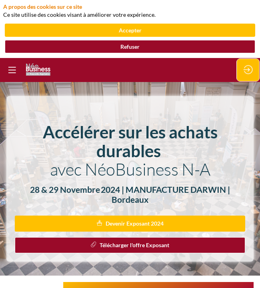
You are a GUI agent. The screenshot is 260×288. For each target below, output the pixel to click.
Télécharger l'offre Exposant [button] (130, 245)
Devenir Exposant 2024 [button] (130, 223)
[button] (12, 70)
